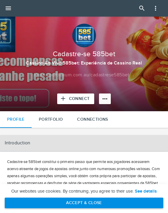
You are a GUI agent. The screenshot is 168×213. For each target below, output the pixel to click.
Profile (16, 119)
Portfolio (51, 119)
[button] (84, 143)
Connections (92, 119)
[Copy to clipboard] (81, 75)
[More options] (105, 98)
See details (146, 191)
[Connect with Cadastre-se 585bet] (76, 98)
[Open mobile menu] (8, 8)
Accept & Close (84, 202)
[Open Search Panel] (142, 8)
